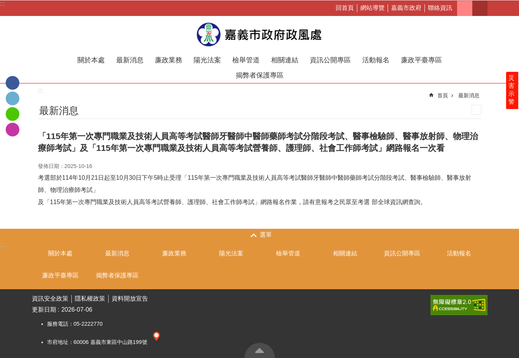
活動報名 (376, 60)
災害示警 (512, 94)
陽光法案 (207, 60)
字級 (464, 8)
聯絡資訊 (440, 8)
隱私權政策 (90, 298)
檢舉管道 (246, 60)
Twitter (12, 98)
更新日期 (44, 309)
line (12, 114)
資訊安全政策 (50, 298)
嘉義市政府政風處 (259, 34)
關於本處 (91, 60)
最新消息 (130, 60)
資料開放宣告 (130, 298)
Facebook (12, 83)
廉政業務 (168, 60)
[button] (459, 305)
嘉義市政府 (406, 8)
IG (12, 129)
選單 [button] (266, 234)
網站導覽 (372, 8)
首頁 (442, 95)
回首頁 (345, 8)
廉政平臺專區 (421, 60)
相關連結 (284, 60)
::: (2, 3)
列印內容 (476, 110)
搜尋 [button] (479, 8)
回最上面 (260, 350)
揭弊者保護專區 (260, 75)
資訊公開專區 (330, 60)
